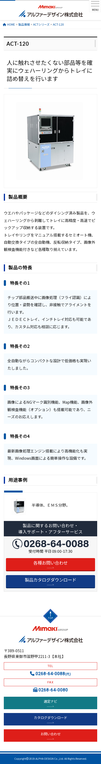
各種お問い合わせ (50, 563)
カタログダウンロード (50, 717)
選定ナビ (50, 701)
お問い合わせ (50, 733)
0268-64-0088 (53, 673)
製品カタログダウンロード (50, 580)
